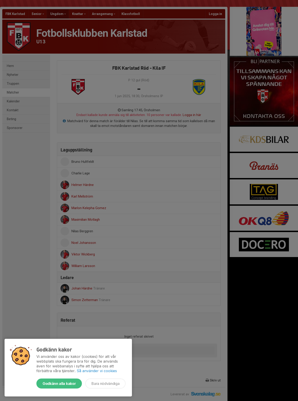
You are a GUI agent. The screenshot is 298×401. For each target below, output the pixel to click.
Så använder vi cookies (97, 371)
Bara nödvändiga (105, 383)
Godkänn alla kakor (59, 383)
